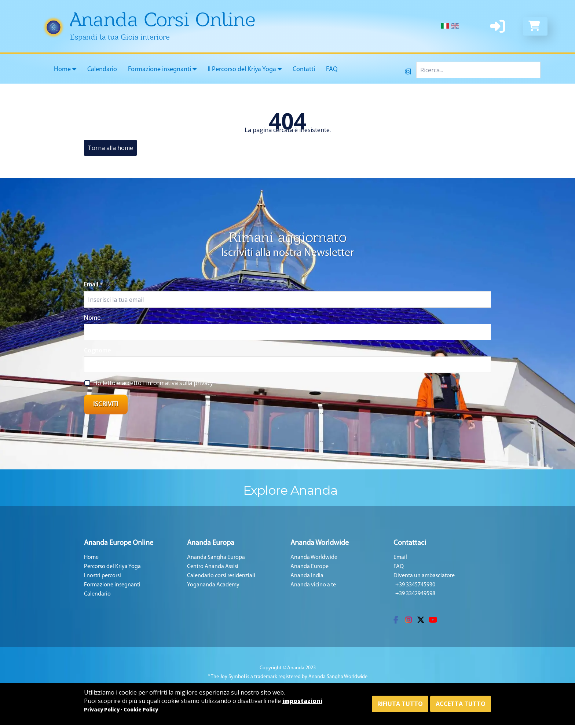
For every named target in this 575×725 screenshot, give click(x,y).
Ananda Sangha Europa (216, 557)
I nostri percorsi (102, 576)
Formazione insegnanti (162, 69)
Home (65, 69)
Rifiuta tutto (400, 704)
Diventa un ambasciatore (424, 576)
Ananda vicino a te (313, 585)
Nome (92, 318)
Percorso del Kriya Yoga (112, 567)
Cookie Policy (141, 709)
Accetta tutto (461, 704)
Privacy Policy (102, 709)
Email (93, 284)
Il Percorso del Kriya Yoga (245, 69)
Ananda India (306, 576)
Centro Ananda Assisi (212, 567)
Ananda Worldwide (313, 557)
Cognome (97, 350)
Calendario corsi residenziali (221, 576)
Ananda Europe (309, 567)
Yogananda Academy (213, 585)
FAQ (331, 69)
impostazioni (302, 701)
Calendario (102, 69)
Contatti (304, 69)
